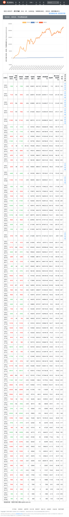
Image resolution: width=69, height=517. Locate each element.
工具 (26, 3)
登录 (64, 3)
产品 (23, 3)
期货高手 (37, 509)
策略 (31, 2)
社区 (36, 3)
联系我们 (20, 509)
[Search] (52, 2)
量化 (19, 3)
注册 (60, 3)
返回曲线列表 (53, 13)
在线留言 (49, 509)
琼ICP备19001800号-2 (6, 513)
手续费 (40, 3)
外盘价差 (55, 509)
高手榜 (43, 3)
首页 (16, 3)
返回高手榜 (61, 13)
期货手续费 (61, 509)
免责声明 (26, 509)
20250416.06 (19, 513)
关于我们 (14, 509)
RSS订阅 (32, 509)
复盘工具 (43, 509)
